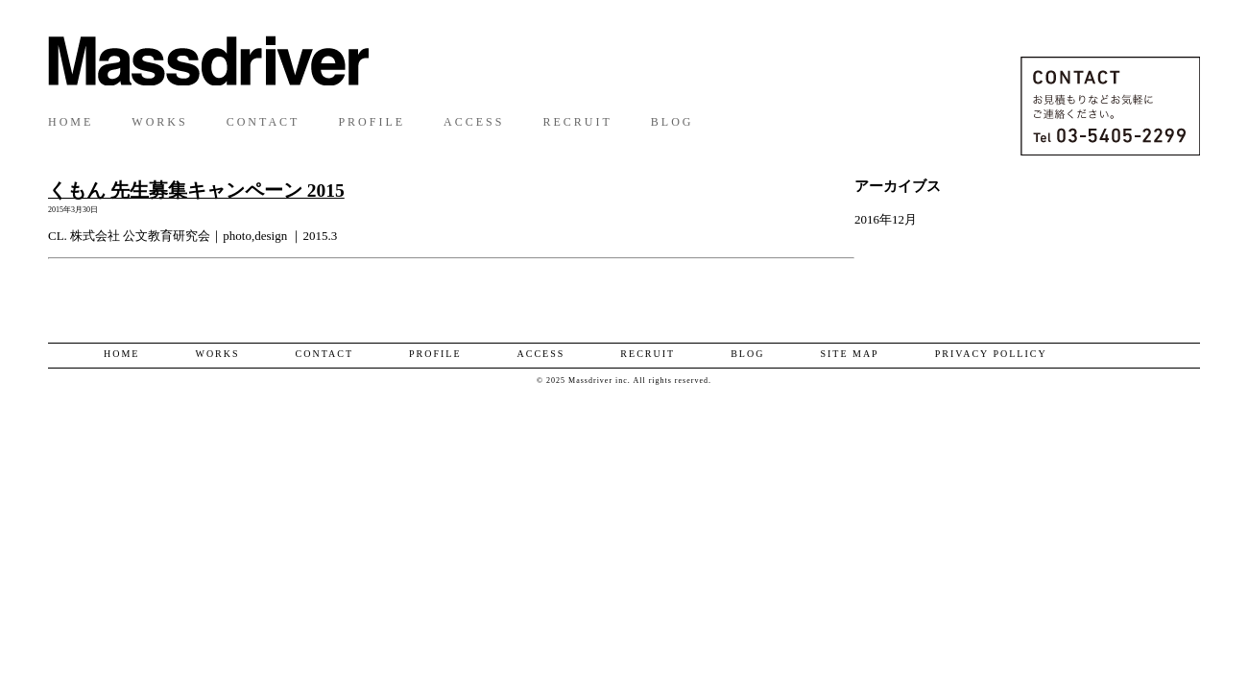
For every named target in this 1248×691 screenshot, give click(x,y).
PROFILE (371, 122)
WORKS (159, 122)
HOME (70, 122)
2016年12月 (885, 219)
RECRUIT (577, 122)
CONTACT (263, 122)
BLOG (672, 122)
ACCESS (474, 122)
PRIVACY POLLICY (991, 353)
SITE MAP (849, 353)
